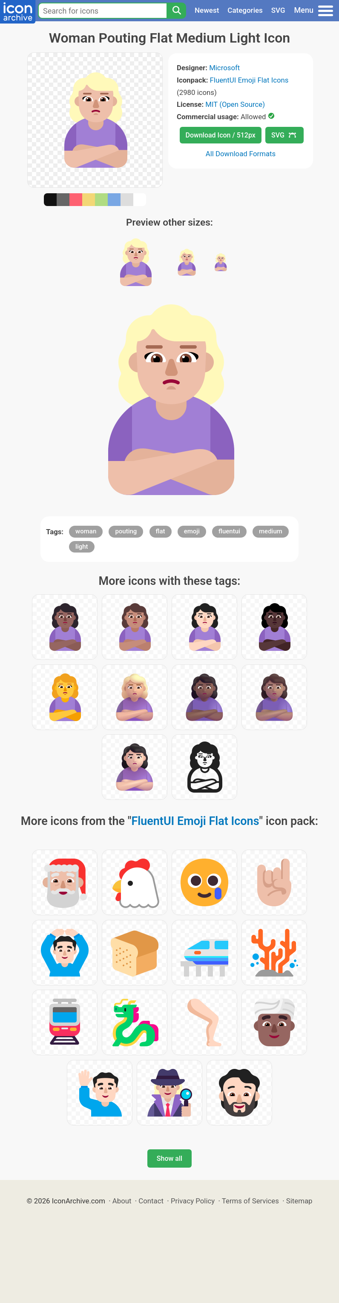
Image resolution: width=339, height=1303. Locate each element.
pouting (126, 531)
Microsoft (224, 67)
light (81, 546)
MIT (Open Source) (235, 104)
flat (160, 531)
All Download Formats (241, 153)
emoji (192, 531)
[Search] (176, 11)
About (122, 1201)
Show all (169, 1158)
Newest (207, 10)
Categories (245, 10)
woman (85, 531)
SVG (278, 10)
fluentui (229, 531)
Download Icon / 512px (221, 135)
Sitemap (299, 1201)
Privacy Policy (193, 1201)
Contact (151, 1201)
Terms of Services (250, 1201)
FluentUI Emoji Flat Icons (249, 80)
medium (270, 531)
